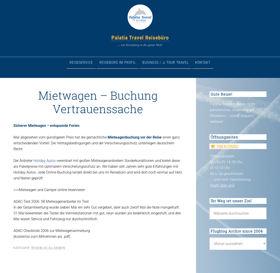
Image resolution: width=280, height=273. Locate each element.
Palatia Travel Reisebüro (140, 38)
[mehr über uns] (222, 185)
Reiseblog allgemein (48, 248)
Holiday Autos (44, 161)
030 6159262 (227, 146)
